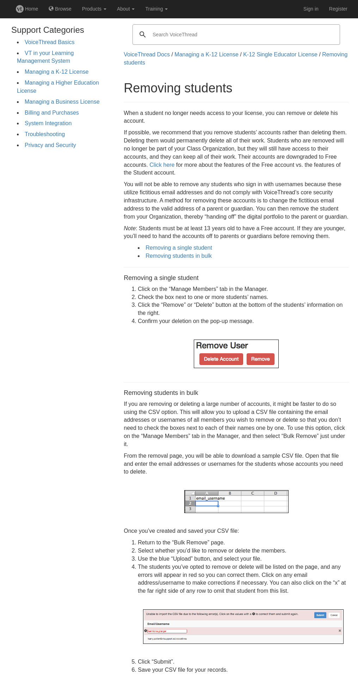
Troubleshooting (45, 134)
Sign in (311, 9)
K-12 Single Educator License (280, 54)
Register (338, 9)
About (126, 9)
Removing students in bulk (179, 256)
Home (27, 9)
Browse (60, 9)
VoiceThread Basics (49, 42)
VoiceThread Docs (147, 54)
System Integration (48, 123)
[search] (235, 34)
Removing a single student (179, 248)
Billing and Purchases (52, 113)
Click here (161, 165)
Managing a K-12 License (56, 72)
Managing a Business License (62, 102)
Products (94, 9)
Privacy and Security (50, 145)
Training (156, 9)
